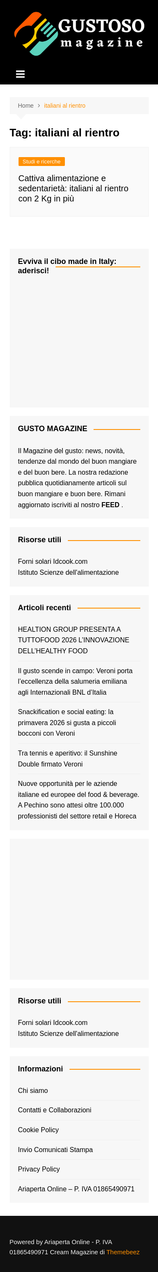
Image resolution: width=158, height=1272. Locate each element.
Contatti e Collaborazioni (54, 1110)
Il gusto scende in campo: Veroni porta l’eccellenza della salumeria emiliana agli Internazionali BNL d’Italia (75, 681)
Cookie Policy (38, 1129)
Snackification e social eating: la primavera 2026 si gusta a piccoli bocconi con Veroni (67, 722)
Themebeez (122, 1252)
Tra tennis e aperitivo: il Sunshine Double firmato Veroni (68, 759)
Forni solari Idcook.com (53, 561)
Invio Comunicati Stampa (55, 1149)
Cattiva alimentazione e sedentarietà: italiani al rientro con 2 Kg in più (74, 188)
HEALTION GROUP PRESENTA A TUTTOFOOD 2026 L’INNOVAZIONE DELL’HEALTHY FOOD (73, 640)
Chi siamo (33, 1090)
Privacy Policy (39, 1169)
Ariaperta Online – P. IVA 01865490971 (76, 1189)
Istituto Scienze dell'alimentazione (68, 572)
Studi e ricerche (42, 161)
